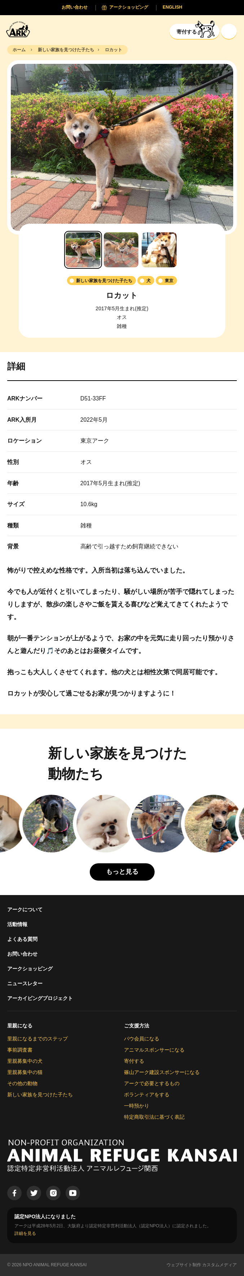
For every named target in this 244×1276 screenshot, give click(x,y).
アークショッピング (30, 969)
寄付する (134, 1061)
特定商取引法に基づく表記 (154, 1117)
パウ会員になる (141, 1039)
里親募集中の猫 (25, 1072)
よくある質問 (22, 939)
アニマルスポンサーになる (154, 1050)
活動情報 (17, 924)
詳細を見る (25, 1233)
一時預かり (136, 1106)
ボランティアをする (146, 1094)
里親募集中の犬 (25, 1061)
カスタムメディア (219, 1264)
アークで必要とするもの (151, 1083)
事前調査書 (19, 1050)
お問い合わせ (22, 954)
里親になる (19, 1026)
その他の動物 (22, 1083)
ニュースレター (25, 983)
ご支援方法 (136, 1026)
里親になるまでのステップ (37, 1039)
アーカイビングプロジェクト (40, 998)
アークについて (25, 909)
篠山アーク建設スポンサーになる (162, 1072)
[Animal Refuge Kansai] (19, 29)
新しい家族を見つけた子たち (40, 1094)
